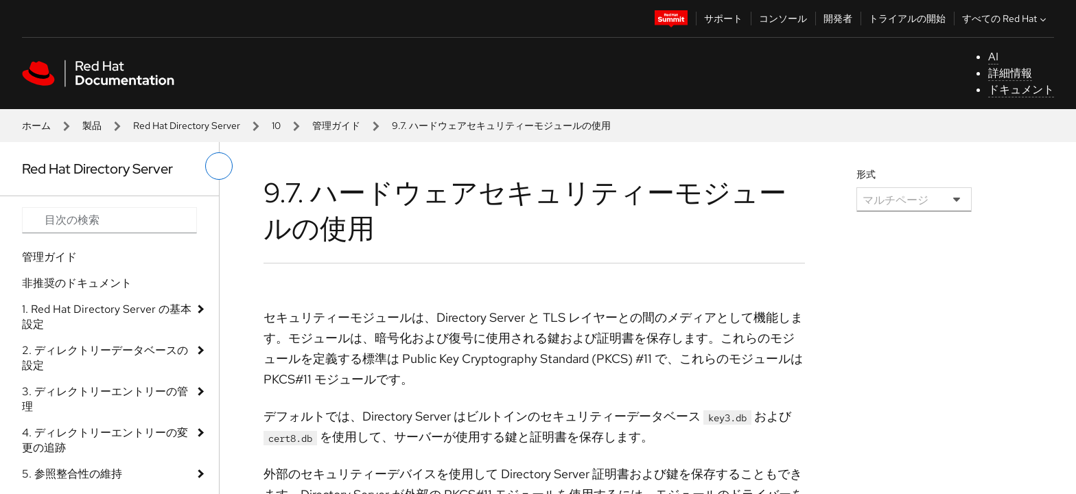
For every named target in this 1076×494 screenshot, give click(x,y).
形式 (866, 174)
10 (276, 125)
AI (993, 56)
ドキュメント (1021, 89)
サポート (723, 18)
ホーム (36, 125)
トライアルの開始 (907, 18)
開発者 (837, 18)
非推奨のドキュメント (77, 283)
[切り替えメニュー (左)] (219, 166)
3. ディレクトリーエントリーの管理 (105, 399)
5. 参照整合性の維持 (72, 474)
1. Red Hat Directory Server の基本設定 (106, 316)
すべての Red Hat (1005, 18)
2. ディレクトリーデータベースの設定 (105, 358)
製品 (92, 125)
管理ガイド (336, 125)
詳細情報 (1010, 73)
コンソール (783, 18)
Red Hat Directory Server (186, 125)
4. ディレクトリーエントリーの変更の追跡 (105, 440)
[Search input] (109, 220)
